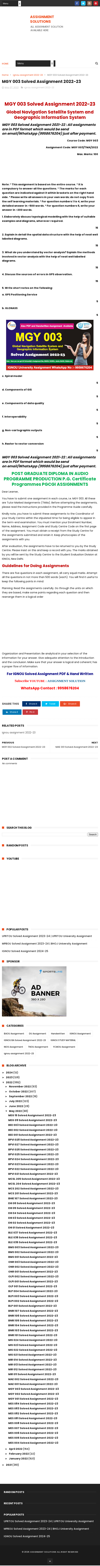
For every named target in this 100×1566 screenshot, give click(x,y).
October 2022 (18, 1092)
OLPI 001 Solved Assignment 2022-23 (33, 1282)
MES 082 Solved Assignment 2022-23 (33, 1414)
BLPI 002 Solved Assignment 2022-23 (33, 1302)
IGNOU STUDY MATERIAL (63, 1040)
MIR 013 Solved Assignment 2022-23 (32, 1365)
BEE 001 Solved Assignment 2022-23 (32, 1135)
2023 (9, 1078)
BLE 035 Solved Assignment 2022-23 (32, 1243)
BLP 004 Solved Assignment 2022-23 (33, 1292)
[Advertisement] (50, 42)
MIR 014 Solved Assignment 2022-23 (32, 1360)
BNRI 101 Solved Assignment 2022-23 (32, 1336)
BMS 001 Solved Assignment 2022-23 (33, 1257)
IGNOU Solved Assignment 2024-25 (25, 952)
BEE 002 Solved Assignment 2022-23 (32, 1130)
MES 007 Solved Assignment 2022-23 (33, 1428)
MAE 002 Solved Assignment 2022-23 (33, 1380)
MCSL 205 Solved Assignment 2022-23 (34, 1179)
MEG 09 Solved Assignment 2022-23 (32, 1121)
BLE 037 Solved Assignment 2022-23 (32, 1233)
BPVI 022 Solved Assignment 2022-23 (33, 1170)
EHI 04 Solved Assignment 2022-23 (31, 1213)
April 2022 (16, 1449)
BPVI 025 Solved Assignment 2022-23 (33, 1155)
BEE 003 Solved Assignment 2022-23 (32, 1125)
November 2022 (20, 1087)
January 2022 (18, 1459)
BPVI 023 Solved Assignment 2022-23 (33, 1165)
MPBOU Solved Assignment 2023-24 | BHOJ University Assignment (44, 944)
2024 (9, 1073)
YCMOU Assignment (64, 1047)
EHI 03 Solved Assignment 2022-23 (31, 1218)
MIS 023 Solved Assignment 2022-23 (32, 1345)
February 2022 (19, 1454)
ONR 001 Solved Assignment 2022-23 (33, 1272)
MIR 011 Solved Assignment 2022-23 (32, 1375)
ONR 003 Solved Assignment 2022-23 (33, 1262)
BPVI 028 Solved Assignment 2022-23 (33, 1140)
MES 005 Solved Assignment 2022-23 (33, 1438)
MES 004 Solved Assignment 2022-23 (33, 1443)
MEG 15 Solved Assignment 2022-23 (32, 1116)
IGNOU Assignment (80, 1034)
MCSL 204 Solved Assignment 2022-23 (34, 1184)
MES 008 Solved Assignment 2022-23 (33, 1424)
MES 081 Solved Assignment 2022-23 (32, 1419)
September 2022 (20, 1097)
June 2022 (16, 1107)
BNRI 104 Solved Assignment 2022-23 (33, 1326)
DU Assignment (37, 1034)
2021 (9, 1465)
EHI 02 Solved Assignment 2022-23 (31, 1223)
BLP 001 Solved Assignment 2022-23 (32, 1306)
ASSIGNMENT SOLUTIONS (42, 19)
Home (5, 64)
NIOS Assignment (13, 1047)
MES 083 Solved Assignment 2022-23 (33, 1409)
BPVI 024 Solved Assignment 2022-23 (33, 1160)
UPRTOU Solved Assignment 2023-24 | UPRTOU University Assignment (47, 937)
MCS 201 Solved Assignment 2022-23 (33, 1194)
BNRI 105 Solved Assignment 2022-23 (33, 1321)
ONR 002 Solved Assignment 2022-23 (33, 1267)
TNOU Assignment (38, 1047)
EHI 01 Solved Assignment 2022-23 (31, 1228)
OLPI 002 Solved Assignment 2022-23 (33, 1277)
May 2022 (15, 1111)
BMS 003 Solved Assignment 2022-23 (33, 1248)
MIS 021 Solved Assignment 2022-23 (32, 1355)
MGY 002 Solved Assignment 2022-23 (33, 1394)
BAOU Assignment (14, 1034)
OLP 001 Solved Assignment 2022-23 (32, 1287)
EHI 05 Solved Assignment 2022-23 (31, 1209)
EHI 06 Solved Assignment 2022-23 (31, 1204)
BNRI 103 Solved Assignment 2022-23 (33, 1331)
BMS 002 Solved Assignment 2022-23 (33, 1253)
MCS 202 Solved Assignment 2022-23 (33, 1189)
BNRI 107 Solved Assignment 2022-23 (33, 1311)
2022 (9, 1083)
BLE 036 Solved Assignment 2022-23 (32, 1238)
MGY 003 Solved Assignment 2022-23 (33, 1389)
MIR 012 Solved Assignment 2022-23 (32, 1370)
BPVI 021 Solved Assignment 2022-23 (33, 1174)
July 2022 (15, 1102)
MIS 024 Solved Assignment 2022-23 (32, 1341)
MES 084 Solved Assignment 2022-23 (33, 1404)
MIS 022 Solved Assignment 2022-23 (32, 1350)
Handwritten (58, 1034)
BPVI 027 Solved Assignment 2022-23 (33, 1145)
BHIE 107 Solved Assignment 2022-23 (33, 1199)
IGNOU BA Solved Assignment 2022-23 (25, 1040)
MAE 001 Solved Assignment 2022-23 (33, 1385)
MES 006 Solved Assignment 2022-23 (33, 1433)
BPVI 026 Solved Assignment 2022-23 (33, 1150)
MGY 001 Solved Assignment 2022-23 (33, 1399)
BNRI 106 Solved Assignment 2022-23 (33, 1316)
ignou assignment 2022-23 (28, 75)
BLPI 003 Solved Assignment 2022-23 (33, 1296)
